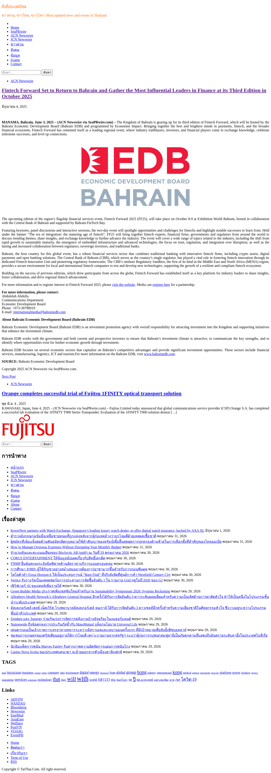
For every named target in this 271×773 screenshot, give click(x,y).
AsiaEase (17, 719)
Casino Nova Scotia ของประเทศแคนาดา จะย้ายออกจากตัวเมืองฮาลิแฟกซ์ (66, 652)
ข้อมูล (15, 55)
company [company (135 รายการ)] (53, 672)
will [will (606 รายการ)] (71, 679)
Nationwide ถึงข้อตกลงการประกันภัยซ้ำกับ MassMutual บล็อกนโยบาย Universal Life (74, 624)
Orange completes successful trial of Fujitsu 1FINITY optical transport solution (91, 393)
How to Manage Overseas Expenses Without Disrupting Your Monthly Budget (66, 547)
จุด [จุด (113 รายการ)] (130, 679)
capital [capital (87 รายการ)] (37, 672)
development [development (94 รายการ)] (72, 672)
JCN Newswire (21, 39)
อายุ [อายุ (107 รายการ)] (171, 679)
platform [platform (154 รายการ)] (225, 672)
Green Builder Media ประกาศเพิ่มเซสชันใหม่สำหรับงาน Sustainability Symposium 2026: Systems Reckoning (90, 591)
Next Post (9, 376)
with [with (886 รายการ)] (82, 678)
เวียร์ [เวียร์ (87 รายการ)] (177, 680)
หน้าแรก (17, 467)
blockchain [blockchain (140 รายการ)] (14, 672)
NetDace (17, 723)
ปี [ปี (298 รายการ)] (134, 679)
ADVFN (17, 699)
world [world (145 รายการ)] (93, 679)
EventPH (17, 735)
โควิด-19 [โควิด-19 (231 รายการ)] (189, 679)
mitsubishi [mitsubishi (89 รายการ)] (205, 672)
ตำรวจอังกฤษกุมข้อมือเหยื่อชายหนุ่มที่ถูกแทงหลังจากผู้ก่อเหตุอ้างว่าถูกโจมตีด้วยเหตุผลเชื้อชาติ (83, 536)
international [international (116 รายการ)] (164, 672)
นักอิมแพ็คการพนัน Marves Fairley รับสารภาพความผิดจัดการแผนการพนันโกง (70, 646)
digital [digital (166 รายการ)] (84, 672)
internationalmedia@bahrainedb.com (39, 312)
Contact (16, 64)
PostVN (16, 727)
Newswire (18, 711)
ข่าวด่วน (17, 44)
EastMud (17, 715)
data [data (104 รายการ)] (62, 672)
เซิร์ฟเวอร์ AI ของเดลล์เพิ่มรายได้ (36, 586)
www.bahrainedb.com (159, 354)
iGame (15, 60)
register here (161, 285)
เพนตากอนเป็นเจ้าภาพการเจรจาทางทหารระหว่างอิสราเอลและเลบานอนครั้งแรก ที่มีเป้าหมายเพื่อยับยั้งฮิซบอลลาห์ (98, 630)
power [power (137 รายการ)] (236, 672)
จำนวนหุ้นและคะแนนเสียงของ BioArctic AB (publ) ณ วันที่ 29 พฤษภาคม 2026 (70, 552)
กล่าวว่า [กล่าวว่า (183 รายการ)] (104, 679)
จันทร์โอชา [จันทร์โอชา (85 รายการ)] (122, 680)
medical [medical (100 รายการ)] (187, 672)
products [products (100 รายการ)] (245, 672)
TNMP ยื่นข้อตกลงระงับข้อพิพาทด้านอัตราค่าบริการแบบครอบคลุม (62, 564)
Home (15, 27)
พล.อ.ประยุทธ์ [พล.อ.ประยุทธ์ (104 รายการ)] (145, 679)
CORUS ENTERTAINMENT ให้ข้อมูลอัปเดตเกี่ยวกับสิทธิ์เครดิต (58, 558)
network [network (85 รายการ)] (215, 673)
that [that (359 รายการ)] (56, 679)
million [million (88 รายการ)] (195, 672)
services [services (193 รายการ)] (21, 679)
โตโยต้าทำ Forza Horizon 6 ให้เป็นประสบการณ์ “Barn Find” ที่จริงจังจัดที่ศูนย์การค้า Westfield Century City (91, 575)
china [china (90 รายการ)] (44, 672)
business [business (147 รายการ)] (27, 672)
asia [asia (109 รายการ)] (4, 672)
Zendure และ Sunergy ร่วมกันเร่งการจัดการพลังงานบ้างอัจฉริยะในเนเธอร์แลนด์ (71, 619)
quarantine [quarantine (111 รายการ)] (8, 679)
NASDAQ (18, 703)
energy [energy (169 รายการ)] (94, 672)
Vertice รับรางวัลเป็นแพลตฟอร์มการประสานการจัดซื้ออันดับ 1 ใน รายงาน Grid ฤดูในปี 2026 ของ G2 (87, 580)
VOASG (17, 731)
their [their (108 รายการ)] (63, 679)
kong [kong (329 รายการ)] (177, 672)
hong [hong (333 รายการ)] (142, 672)
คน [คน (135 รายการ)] (113, 679)
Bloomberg (18, 707)
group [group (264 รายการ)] (131, 672)
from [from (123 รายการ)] (112, 672)
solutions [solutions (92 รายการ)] (32, 680)
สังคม (15, 50)
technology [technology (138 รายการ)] (45, 679)
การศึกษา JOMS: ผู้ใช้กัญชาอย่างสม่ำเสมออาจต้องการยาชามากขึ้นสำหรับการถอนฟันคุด (79, 569)
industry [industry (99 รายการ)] (151, 672)
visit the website (123, 285)
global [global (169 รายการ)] (120, 672)
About (15, 504)
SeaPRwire (18, 31)
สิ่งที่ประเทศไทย (14, 6)
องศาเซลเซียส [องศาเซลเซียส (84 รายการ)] (161, 680)
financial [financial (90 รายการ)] (104, 672)
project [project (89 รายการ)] (254, 672)
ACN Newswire (22, 35)
